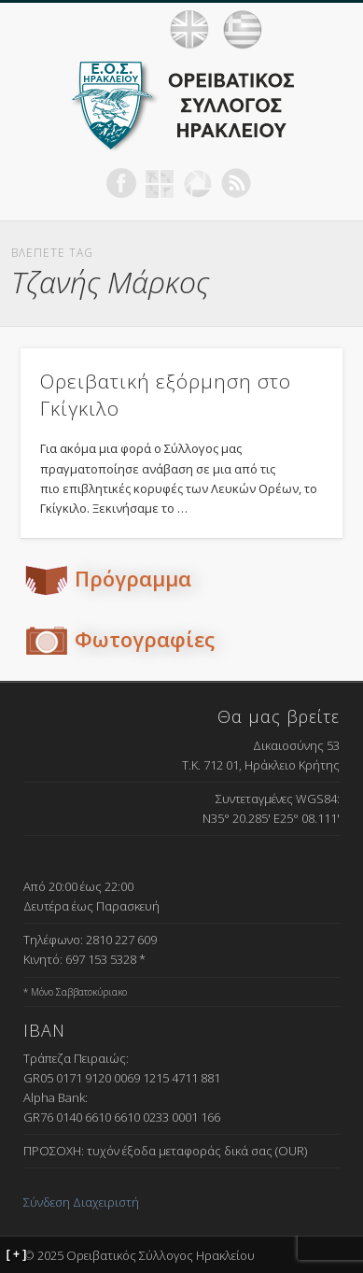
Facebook (121, 183)
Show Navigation (325, 29)
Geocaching (160, 183)
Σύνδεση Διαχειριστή (81, 1202)
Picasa (198, 183)
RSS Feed (236, 183)
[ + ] (17, 1254)
